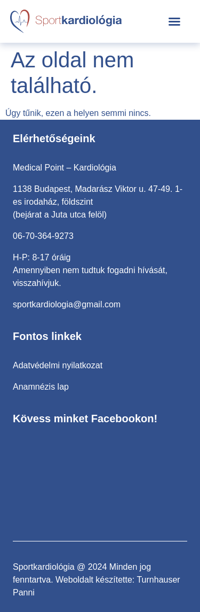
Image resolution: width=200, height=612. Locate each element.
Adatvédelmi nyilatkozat (57, 365)
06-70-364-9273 (43, 236)
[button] (174, 21)
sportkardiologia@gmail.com (67, 304)
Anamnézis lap (41, 386)
